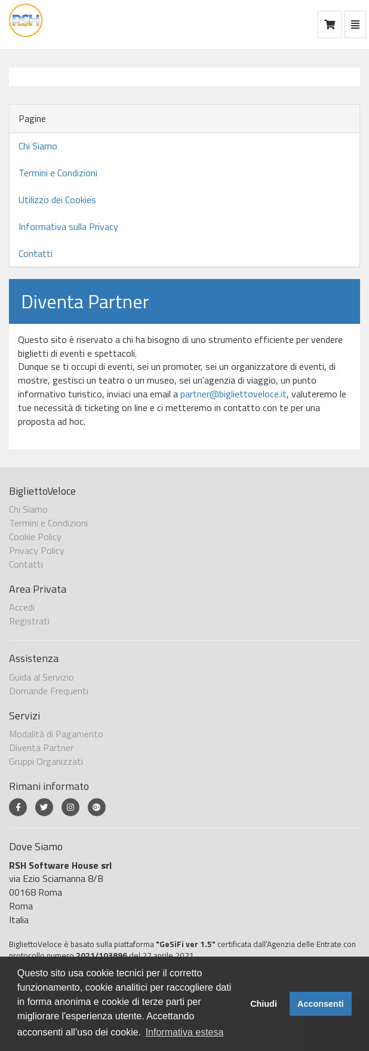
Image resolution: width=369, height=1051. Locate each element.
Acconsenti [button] (320, 1004)
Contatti (36, 253)
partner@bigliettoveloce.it (233, 394)
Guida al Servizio (41, 677)
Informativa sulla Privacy (68, 226)
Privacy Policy (36, 550)
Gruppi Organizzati (46, 761)
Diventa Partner (41, 747)
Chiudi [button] (263, 1004)
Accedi (22, 607)
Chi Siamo (38, 146)
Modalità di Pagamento (56, 734)
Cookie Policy (35, 536)
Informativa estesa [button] (185, 1032)
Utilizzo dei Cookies (57, 199)
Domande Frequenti (48, 691)
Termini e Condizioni (58, 173)
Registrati (29, 621)
